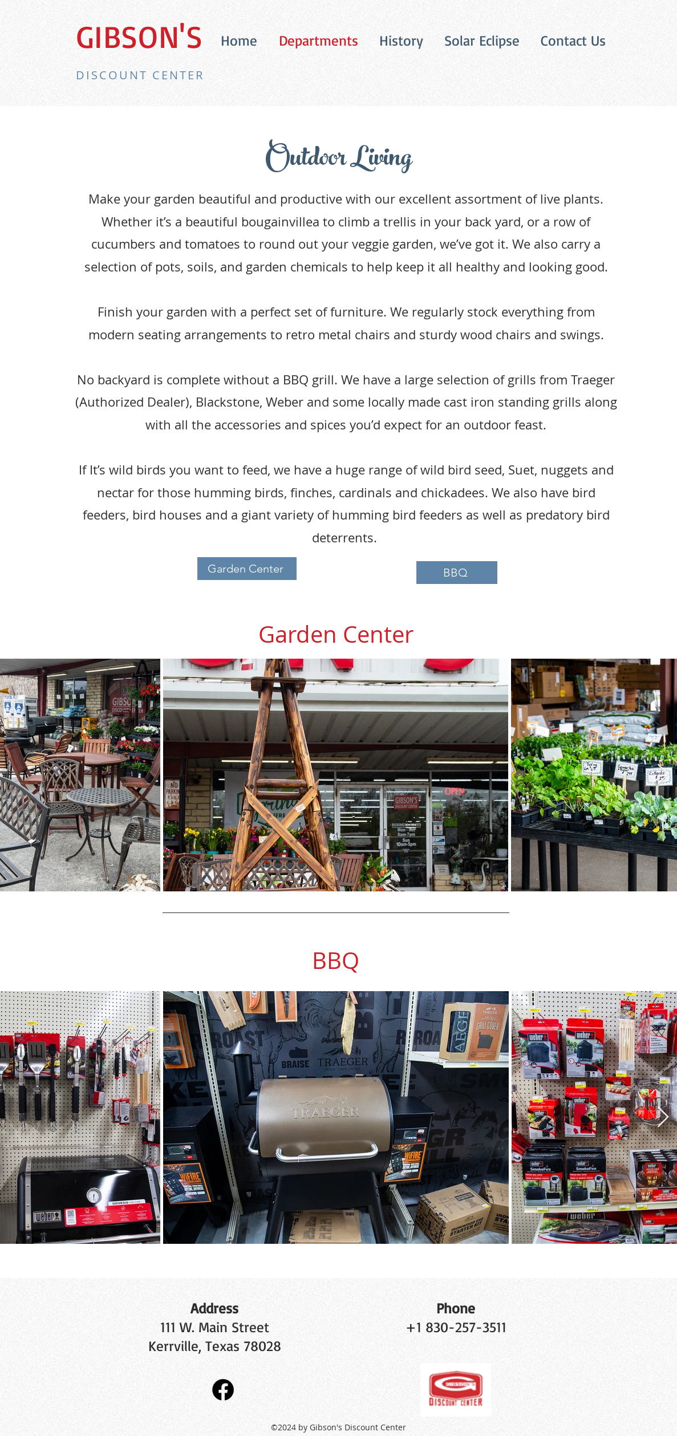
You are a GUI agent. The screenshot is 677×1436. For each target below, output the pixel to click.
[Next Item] (663, 775)
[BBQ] (456, 572)
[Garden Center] (247, 568)
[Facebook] (223, 1390)
